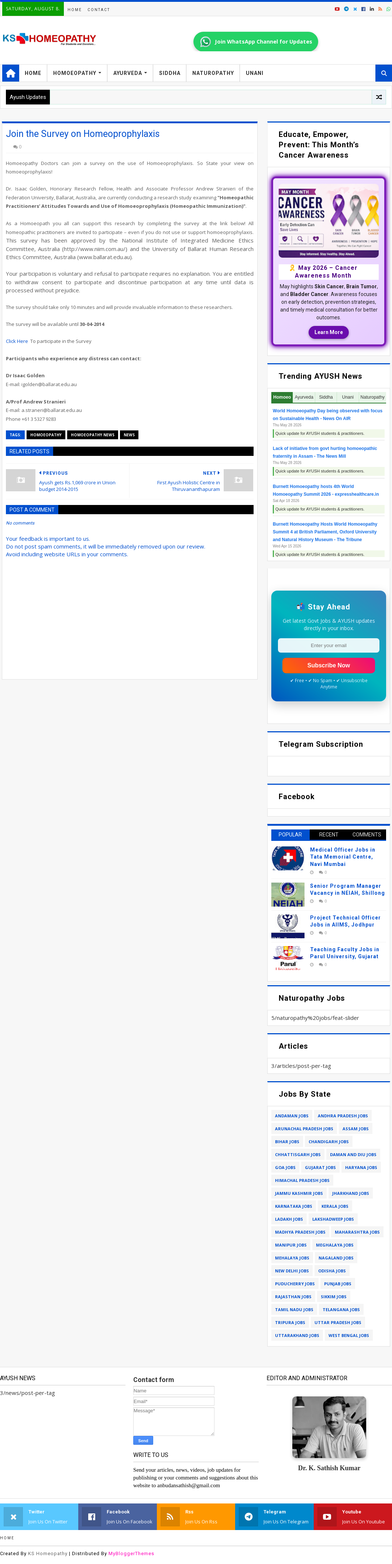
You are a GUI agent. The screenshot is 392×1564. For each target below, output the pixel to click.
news (129, 434)
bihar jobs (287, 1141)
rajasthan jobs (293, 1296)
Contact (98, 10)
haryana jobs (361, 1167)
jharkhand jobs (350, 1193)
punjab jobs (337, 1283)
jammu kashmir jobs (299, 1193)
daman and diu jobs (353, 1154)
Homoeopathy (74, 73)
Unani (255, 73)
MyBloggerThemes (131, 1553)
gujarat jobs (320, 1167)
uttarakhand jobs (297, 1335)
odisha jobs (332, 1270)
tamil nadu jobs (294, 1309)
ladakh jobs (289, 1219)
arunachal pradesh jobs (304, 1128)
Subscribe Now (328, 665)
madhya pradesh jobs (300, 1232)
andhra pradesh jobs (343, 1115)
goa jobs (285, 1167)
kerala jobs (334, 1206)
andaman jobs (292, 1115)
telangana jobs (341, 1309)
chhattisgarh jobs (298, 1154)
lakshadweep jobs (333, 1219)
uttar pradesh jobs (337, 1322)
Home (75, 10)
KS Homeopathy (48, 1553)
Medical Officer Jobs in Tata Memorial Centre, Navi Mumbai (342, 857)
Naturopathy (213, 73)
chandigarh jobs (329, 1141)
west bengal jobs (349, 1335)
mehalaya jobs (292, 1258)
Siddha (169, 73)
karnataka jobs (293, 1206)
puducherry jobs (295, 1283)
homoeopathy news (92, 434)
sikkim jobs (334, 1296)
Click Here (17, 341)
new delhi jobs (292, 1270)
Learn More (328, 332)
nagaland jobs (336, 1258)
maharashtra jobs (357, 1232)
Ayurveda (127, 73)
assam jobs (356, 1128)
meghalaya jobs (335, 1245)
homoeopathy (46, 434)
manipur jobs (291, 1245)
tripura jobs (290, 1322)
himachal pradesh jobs (302, 1180)
